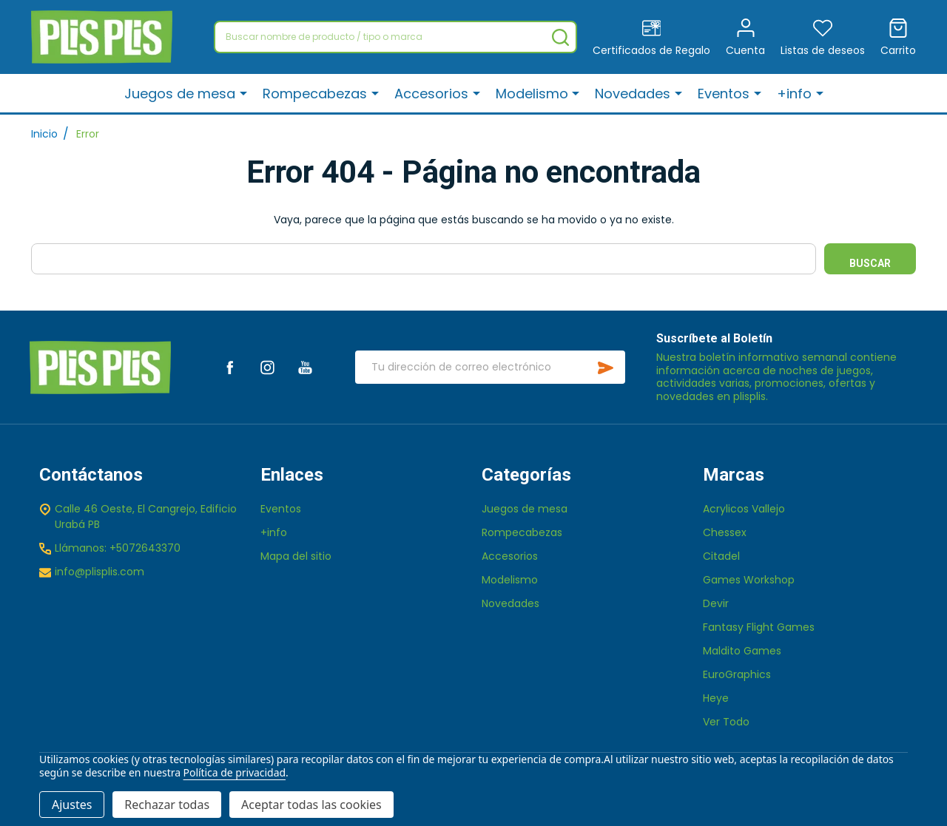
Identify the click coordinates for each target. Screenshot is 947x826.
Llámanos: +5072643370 (118, 548)
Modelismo (533, 94)
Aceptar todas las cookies (311, 804)
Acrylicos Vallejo (744, 508)
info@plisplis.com (99, 571)
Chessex (725, 532)
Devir (716, 603)
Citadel (721, 556)
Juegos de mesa (183, 94)
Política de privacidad (234, 772)
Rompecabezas (318, 94)
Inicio (44, 133)
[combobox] (395, 36)
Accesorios (434, 94)
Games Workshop (749, 579)
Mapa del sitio (295, 556)
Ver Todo (726, 721)
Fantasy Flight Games (759, 627)
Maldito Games (742, 650)
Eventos (724, 94)
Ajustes (72, 804)
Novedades (634, 94)
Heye (716, 698)
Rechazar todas (166, 804)
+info (794, 94)
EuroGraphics (737, 674)
